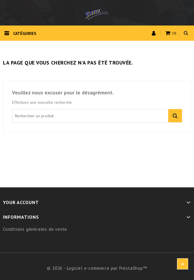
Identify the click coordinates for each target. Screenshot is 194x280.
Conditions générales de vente (35, 229)
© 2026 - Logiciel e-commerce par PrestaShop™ (97, 268)
